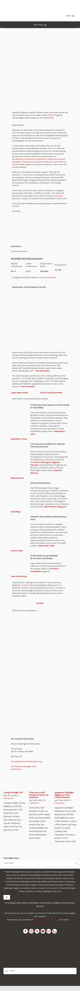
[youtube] (43, 931)
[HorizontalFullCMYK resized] (20, 4)
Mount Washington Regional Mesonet (45, 464)
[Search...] (40, 971)
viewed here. (48, 118)
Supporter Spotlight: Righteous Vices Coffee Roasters (64, 795)
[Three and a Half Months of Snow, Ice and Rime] (37, 784)
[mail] (48, 931)
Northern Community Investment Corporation (36, 159)
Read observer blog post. (55, 507)
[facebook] (25, 931)
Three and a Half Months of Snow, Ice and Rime (38, 795)
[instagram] (31, 931)
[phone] (54, 931)
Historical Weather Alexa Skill (46, 919)
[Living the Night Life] (11, 784)
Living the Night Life (13, 793)
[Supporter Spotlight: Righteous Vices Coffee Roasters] (63, 784)
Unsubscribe (16, 766)
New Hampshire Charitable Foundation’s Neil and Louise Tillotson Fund (39, 162)
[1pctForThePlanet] (20, 946)
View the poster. (42, 371)
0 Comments (11, 797)
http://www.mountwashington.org (26, 761)
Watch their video (46, 546)
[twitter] (37, 931)
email (26, 585)
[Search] (6, 971)
